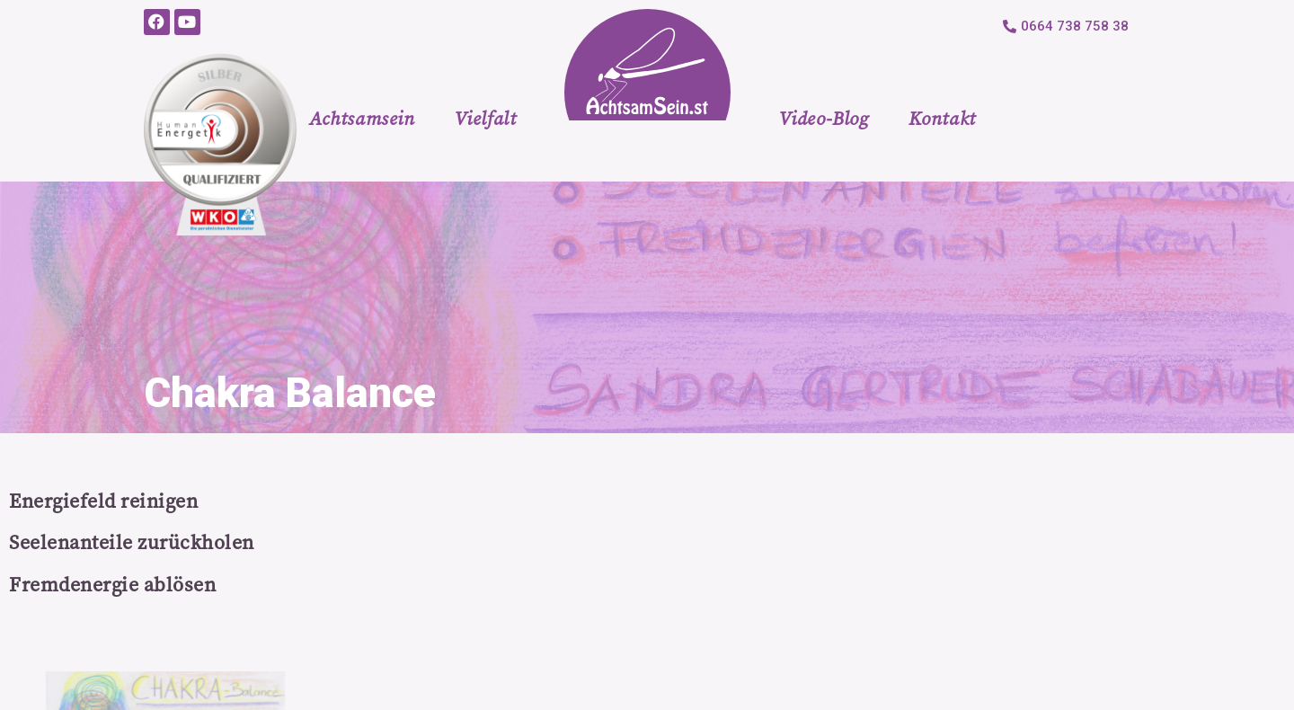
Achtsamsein (362, 118)
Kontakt (942, 118)
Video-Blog (824, 118)
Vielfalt (486, 118)
